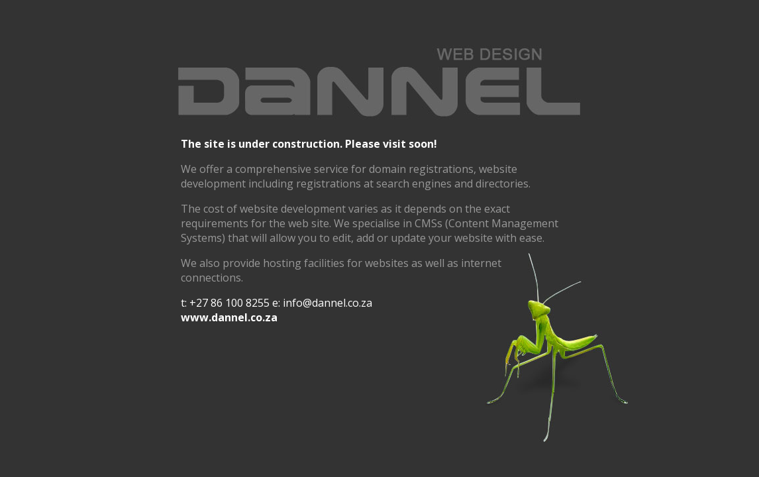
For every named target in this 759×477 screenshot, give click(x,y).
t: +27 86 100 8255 (225, 302)
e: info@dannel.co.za (322, 302)
